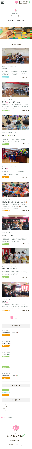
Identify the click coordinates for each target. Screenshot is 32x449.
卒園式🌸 (5, 302)
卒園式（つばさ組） (8, 235)
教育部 (3, 177)
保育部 (3, 110)
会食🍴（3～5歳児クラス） (11, 269)
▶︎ (20, 317)
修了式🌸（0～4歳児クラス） (11, 102)
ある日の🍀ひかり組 (8, 135)
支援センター (5, 77)
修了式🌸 (5, 169)
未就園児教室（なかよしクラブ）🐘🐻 (14, 202)
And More (25, 77)
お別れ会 (5, 69)
